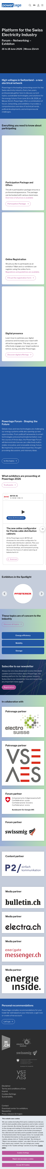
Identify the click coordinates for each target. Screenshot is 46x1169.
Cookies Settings (9, 1094)
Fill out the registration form (19, 278)
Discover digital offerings (18, 355)
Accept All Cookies (23, 1165)
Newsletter (6, 1111)
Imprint (5, 1091)
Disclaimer (6, 1086)
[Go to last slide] (4, 593)
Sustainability (7, 1097)
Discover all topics (11, 624)
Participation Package (16, 204)
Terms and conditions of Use (14, 1089)
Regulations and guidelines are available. (23, 272)
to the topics (9, 461)
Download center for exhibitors (15, 1108)
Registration (9, 687)
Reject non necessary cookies (23, 1159)
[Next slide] (41, 593)
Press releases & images (12, 1114)
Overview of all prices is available (19, 198)
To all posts (8, 485)
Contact (5, 1106)
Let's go (7, 1021)
